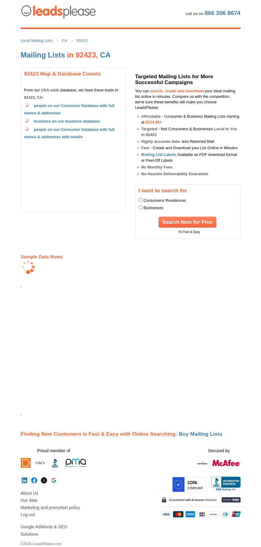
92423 (82, 40)
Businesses (153, 207)
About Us (29, 493)
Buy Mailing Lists (201, 434)
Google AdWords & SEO (44, 526)
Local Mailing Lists (37, 40)
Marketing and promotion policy (50, 507)
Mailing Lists (43, 55)
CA (64, 40)
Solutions (29, 534)
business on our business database (67, 121)
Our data (29, 500)
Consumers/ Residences (164, 200)
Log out (28, 514)
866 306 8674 (222, 13)
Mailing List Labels (158, 154)
